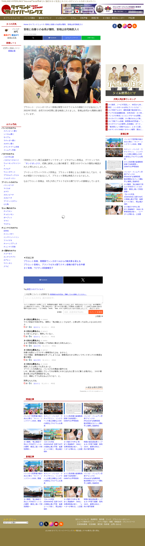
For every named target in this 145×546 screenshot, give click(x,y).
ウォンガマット (10, 172)
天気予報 (83, 18)
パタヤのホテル (7, 154)
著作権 (101, 519)
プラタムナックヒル (11, 175)
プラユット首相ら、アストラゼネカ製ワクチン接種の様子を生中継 (54, 264)
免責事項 (94, 519)
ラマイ (6, 221)
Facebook (52, 38)
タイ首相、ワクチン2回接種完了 (38, 268)
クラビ (6, 266)
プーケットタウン (10, 201)
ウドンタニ (8, 263)
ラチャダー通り (10, 140)
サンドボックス (33, 163)
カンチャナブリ (10, 257)
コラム (73, 18)
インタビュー (61, 18)
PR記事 (132, 18)
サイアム (7, 137)
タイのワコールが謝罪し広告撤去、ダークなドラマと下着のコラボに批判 (126, 124)
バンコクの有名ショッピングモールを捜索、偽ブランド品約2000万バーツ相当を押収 (126, 116)
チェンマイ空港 (10, 247)
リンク (108, 519)
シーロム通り (9, 134)
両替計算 (95, 18)
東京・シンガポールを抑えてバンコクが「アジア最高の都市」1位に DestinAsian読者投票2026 (126, 107)
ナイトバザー (9, 234)
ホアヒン (7, 260)
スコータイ (8, 254)
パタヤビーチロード (11, 160)
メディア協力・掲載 (105, 522)
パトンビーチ (9, 185)
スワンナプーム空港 (11, 147)
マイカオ (7, 188)
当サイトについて (82, 519)
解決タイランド (45, 18)
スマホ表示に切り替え (90, 530)
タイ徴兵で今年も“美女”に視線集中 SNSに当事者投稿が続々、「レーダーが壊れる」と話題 (133, 210)
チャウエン (8, 211)
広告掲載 (92, 524)
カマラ (6, 191)
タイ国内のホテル (8, 251)
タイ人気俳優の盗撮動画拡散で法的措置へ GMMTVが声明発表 (73, 418)
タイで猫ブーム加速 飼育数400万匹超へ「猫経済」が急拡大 (126, 121)
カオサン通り (9, 144)
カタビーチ (8, 198)
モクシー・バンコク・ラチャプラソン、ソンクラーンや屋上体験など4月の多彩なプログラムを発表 (53, 421)
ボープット (8, 217)
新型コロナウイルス (35, 289)
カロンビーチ (9, 195)
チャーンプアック (10, 243)
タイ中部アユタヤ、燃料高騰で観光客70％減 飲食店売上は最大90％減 (126, 110)
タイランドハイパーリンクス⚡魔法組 (66, 530)
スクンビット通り (10, 131)
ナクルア (7, 169)
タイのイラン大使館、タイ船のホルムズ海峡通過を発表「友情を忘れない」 (126, 118)
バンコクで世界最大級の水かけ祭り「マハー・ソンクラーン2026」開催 (33, 418)
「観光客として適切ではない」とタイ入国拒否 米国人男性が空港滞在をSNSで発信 (126, 127)
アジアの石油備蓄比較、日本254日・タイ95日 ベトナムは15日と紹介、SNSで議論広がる (126, 113)
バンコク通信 (29, 18)
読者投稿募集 (82, 524)
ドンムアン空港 (10, 150)
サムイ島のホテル (8, 208)
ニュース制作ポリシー (85, 522)
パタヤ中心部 (9, 157)
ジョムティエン (10, 178)
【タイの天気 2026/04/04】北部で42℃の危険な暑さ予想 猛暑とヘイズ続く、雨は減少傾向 (53, 446)
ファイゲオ (8, 240)
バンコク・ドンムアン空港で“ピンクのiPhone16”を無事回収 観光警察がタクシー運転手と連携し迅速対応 (93, 421)
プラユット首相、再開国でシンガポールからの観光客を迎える (52, 261)
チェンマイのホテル (9, 228)
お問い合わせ (116, 524)
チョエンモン (9, 214)
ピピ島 (6, 204)
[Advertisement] (63, 137)
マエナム (7, 224)
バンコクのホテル (8, 128)
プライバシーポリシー (121, 519)
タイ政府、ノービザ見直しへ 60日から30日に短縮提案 (126, 105)
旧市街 (6, 231)
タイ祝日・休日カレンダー (113, 18)
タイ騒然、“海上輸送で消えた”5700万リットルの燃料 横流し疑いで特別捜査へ (133, 187)
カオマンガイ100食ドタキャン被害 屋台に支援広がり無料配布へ (126, 129)
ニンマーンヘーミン (11, 237)
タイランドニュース (12, 18)
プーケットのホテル (9, 182)
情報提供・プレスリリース (124, 522)
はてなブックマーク (72, 38)
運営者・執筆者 (103, 524)
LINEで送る (91, 38)
